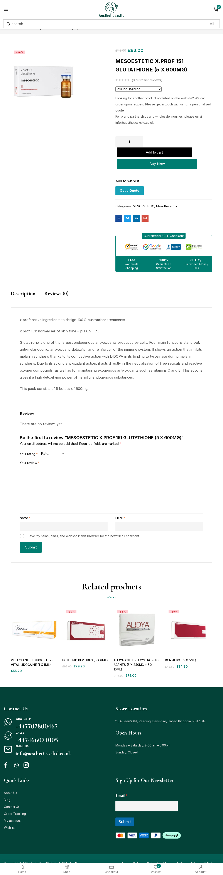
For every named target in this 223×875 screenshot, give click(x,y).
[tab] (27, 288)
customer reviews (147, 80)
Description (23, 283)
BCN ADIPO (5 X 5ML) (180, 650)
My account (12, 811)
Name (25, 508)
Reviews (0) (56, 283)
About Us (10, 783)
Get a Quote (129, 180)
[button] (164, 226)
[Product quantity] (129, 141)
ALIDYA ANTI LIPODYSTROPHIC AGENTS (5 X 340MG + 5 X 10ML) (136, 654)
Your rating (29, 444)
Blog (7, 790)
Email (120, 508)
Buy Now (164, 154)
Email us (22, 736)
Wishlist (9, 818)
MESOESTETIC (143, 196)
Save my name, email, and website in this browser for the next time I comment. (84, 526)
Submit (125, 812)
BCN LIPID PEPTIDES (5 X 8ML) (84, 650)
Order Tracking (15, 804)
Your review (29, 453)
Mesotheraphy (166, 196)
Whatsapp (23, 709)
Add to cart (178, 141)
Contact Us (12, 797)
